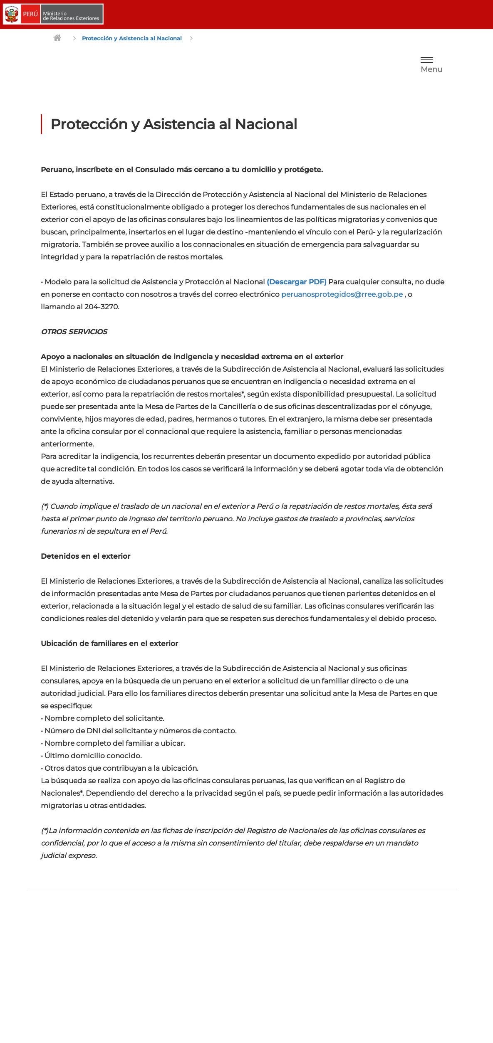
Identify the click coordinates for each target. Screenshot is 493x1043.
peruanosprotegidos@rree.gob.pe (342, 294)
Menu (431, 69)
